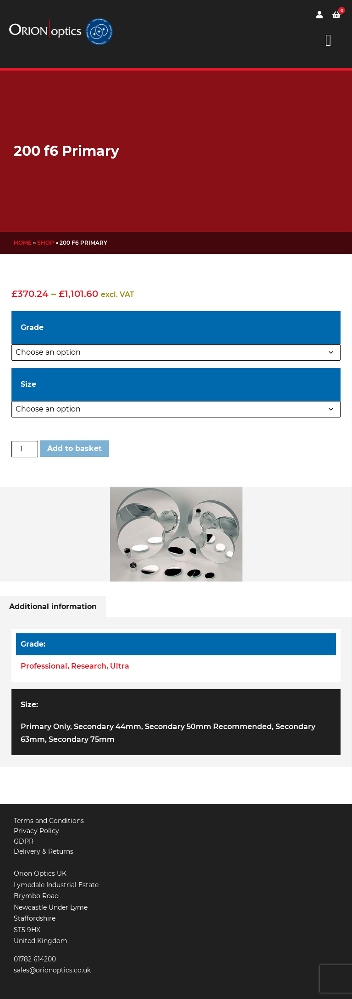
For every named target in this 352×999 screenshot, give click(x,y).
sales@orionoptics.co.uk (52, 970)
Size (28, 384)
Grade (32, 327)
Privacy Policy (36, 831)
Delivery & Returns (43, 851)
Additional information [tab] (53, 606)
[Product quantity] (24, 449)
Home (23, 242)
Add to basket (74, 448)
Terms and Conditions (49, 821)
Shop (45, 242)
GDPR (23, 841)
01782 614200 (35, 959)
